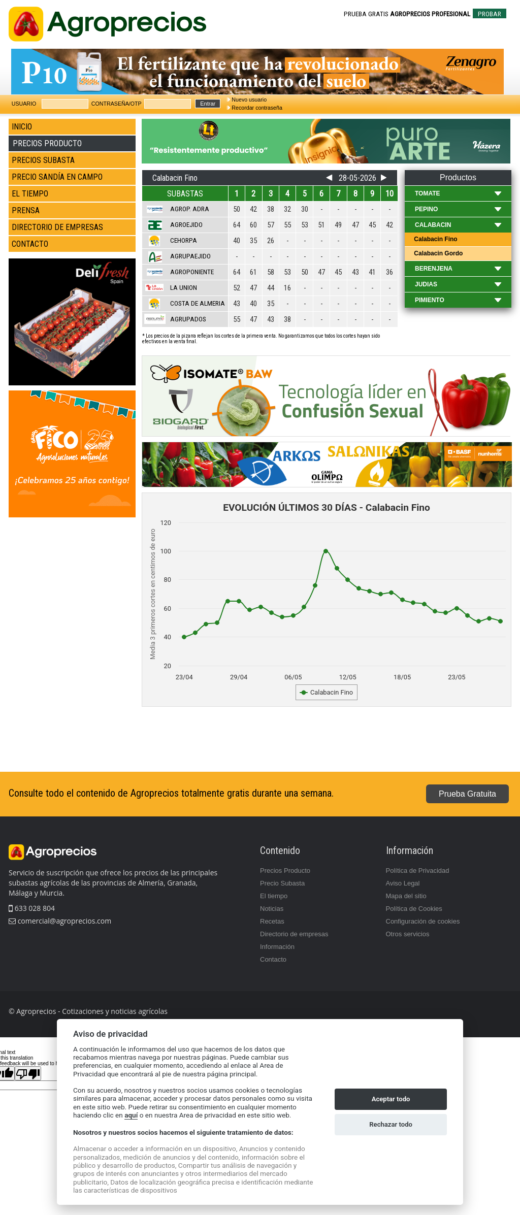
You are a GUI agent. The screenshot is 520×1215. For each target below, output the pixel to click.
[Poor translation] (28, 1073)
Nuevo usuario (249, 99)
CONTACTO (30, 244)
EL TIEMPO (30, 194)
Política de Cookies (414, 908)
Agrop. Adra (189, 209)
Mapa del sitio (406, 896)
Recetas (272, 921)
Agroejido (186, 224)
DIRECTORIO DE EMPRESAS (57, 227)
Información (277, 946)
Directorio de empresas (294, 934)
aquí (131, 1115)
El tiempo (273, 896)
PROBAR (489, 14)
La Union (183, 287)
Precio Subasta (282, 883)
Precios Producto (285, 870)
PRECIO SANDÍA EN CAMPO (57, 177)
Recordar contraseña (257, 108)
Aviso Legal (403, 883)
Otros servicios (408, 934)
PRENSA (26, 210)
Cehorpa (183, 240)
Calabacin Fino (435, 239)
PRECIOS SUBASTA (43, 160)
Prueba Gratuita (467, 794)
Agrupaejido (190, 256)
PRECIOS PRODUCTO (47, 143)
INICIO (22, 127)
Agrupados (188, 319)
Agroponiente (192, 272)
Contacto (273, 959)
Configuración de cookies (423, 921)
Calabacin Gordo (437, 253)
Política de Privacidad (417, 870)
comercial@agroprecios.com (63, 921)
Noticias (271, 908)
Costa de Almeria (197, 303)
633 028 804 (32, 908)
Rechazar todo (390, 1124)
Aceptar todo (391, 1099)
